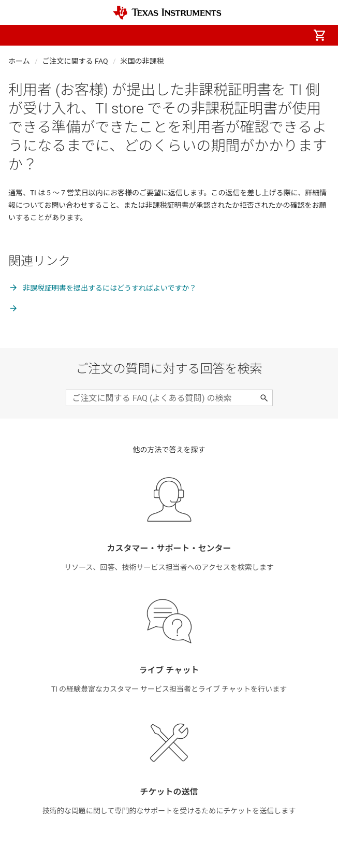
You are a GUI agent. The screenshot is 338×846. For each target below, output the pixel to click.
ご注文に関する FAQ (75, 61)
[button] (18, 35)
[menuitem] (232, 35)
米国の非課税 (142, 61)
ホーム (19, 61)
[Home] (167, 13)
